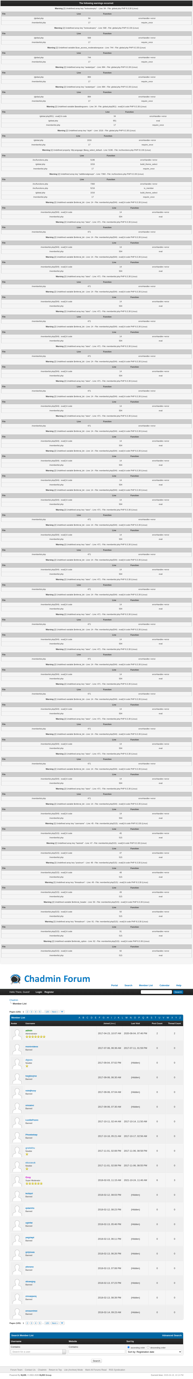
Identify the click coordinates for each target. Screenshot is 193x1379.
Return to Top (55, 1370)
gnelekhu (30, 1148)
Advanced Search (172, 1335)
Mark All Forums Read (96, 1370)
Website (73, 1341)
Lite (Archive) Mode (73, 1370)
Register (49, 992)
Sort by (130, 1341)
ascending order (138, 1348)
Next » (55, 1012)
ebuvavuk (30, 1162)
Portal (114, 985)
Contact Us (30, 1370)
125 (47, 1012)
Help (178, 985)
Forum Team (16, 1370)
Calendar (165, 985)
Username (16, 1341)
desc (113, 1023)
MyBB (23, 1375)
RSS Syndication (117, 1370)
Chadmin (14, 1000)
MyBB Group (45, 1375)
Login (39, 992)
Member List (146, 985)
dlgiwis (28, 1060)
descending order (158, 1348)
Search (128, 985)
